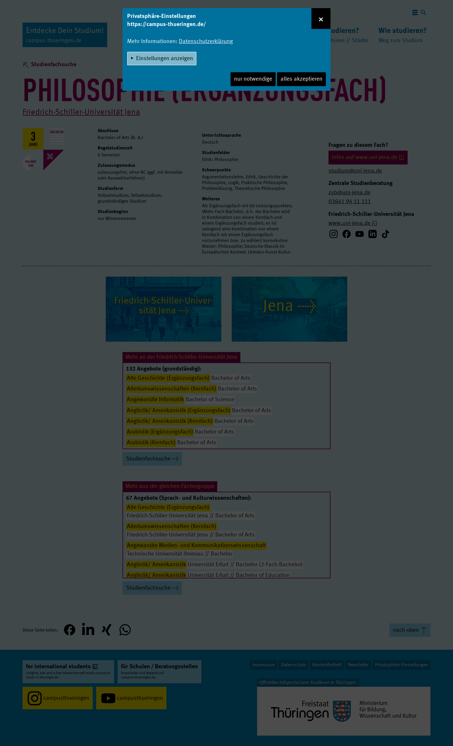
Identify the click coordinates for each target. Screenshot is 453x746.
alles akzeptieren (301, 79)
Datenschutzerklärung (206, 42)
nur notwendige (253, 79)
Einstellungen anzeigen (164, 59)
